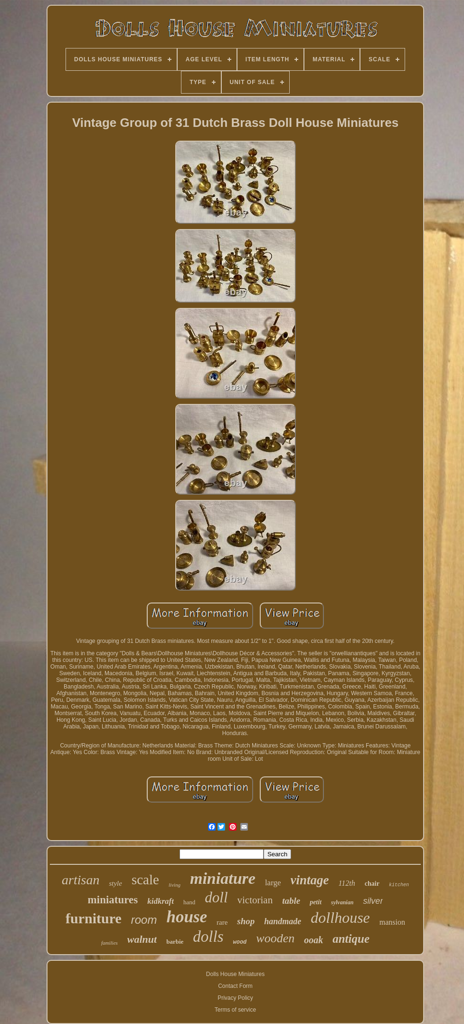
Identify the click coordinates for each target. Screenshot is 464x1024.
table (291, 901)
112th (347, 883)
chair (372, 883)
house (186, 917)
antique (350, 938)
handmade (282, 921)
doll (216, 897)
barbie (174, 941)
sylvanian (342, 902)
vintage (310, 880)
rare (222, 922)
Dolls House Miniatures (235, 974)
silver (373, 901)
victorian (255, 900)
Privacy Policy (235, 998)
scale (145, 879)
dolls (208, 936)
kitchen (399, 885)
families (109, 943)
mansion (392, 922)
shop (246, 921)
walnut (142, 939)
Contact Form (235, 986)
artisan (80, 879)
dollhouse (340, 917)
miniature (223, 878)
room (144, 919)
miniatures (113, 900)
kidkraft (160, 901)
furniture (94, 918)
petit (316, 902)
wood (240, 942)
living (174, 885)
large (273, 882)
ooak (313, 940)
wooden (275, 938)
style (115, 883)
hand (189, 902)
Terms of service (235, 1009)
